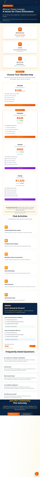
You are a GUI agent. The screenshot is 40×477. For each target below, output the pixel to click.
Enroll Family (20, 199)
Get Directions (26, 414)
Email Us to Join (14, 414)
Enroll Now (32, 346)
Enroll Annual (20, 168)
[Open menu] (36, 2)
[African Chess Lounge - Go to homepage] (5, 2)
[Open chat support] (37, 474)
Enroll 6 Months (20, 136)
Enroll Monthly (20, 105)
